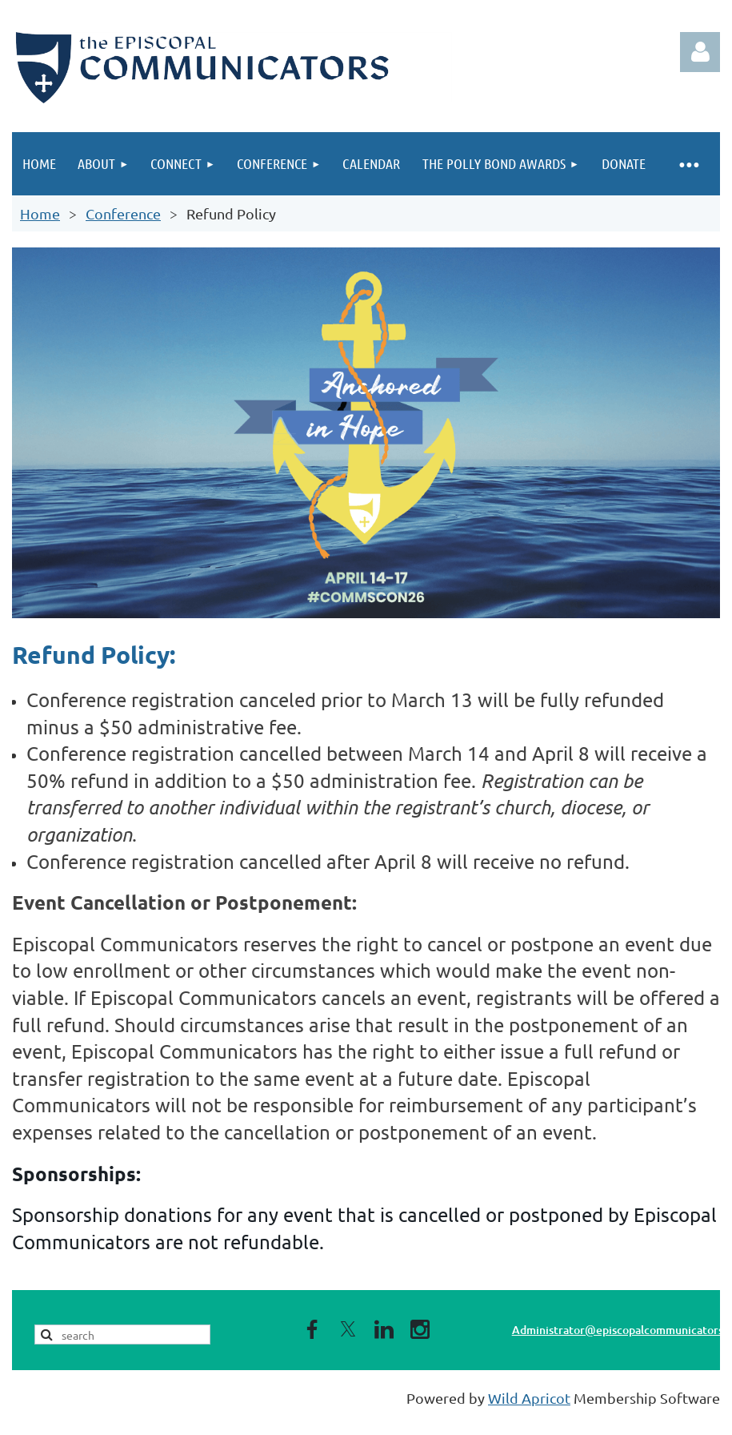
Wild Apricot (529, 1397)
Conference (123, 213)
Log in (700, 52)
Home (40, 213)
